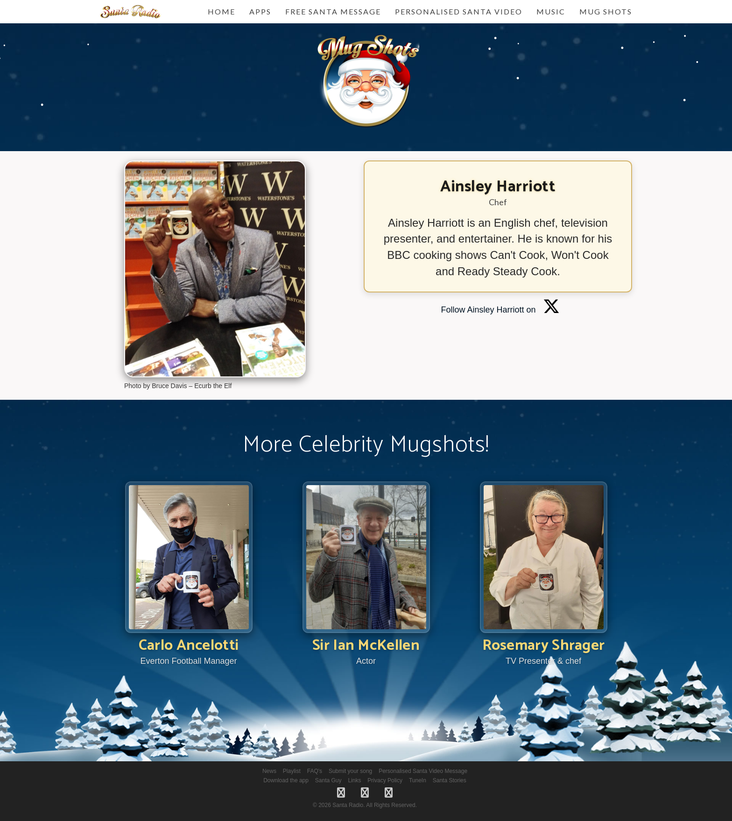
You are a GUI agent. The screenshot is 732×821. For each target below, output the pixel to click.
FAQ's (314, 771)
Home (221, 11)
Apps (260, 11)
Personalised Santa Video (458, 11)
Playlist (292, 771)
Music (550, 11)
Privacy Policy (384, 780)
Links (354, 780)
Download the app (286, 780)
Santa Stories (449, 780)
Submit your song (350, 771)
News (269, 771)
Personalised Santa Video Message (423, 771)
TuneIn (417, 780)
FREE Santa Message (333, 11)
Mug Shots (605, 11)
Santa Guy (328, 780)
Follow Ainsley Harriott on (500, 309)
